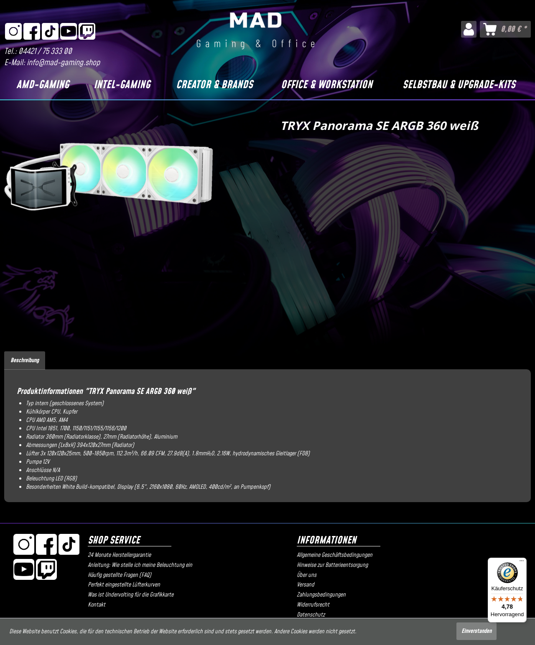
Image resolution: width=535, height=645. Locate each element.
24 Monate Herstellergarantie (119, 555)
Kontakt (96, 605)
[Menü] (522, 563)
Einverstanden (476, 631)
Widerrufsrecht (313, 605)
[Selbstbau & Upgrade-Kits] (459, 85)
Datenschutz (311, 615)
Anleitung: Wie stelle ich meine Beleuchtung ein (140, 565)
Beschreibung (24, 360)
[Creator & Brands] (215, 85)
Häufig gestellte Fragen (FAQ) (119, 575)
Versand (305, 585)
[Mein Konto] (468, 29)
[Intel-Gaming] (121, 85)
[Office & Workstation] (327, 85)
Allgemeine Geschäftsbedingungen (334, 555)
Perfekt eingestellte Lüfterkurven (124, 585)
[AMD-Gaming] (42, 85)
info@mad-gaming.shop (63, 63)
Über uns (306, 575)
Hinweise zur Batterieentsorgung (332, 565)
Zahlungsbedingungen (321, 595)
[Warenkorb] (505, 29)
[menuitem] (468, 29)
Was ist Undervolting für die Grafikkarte (130, 595)
